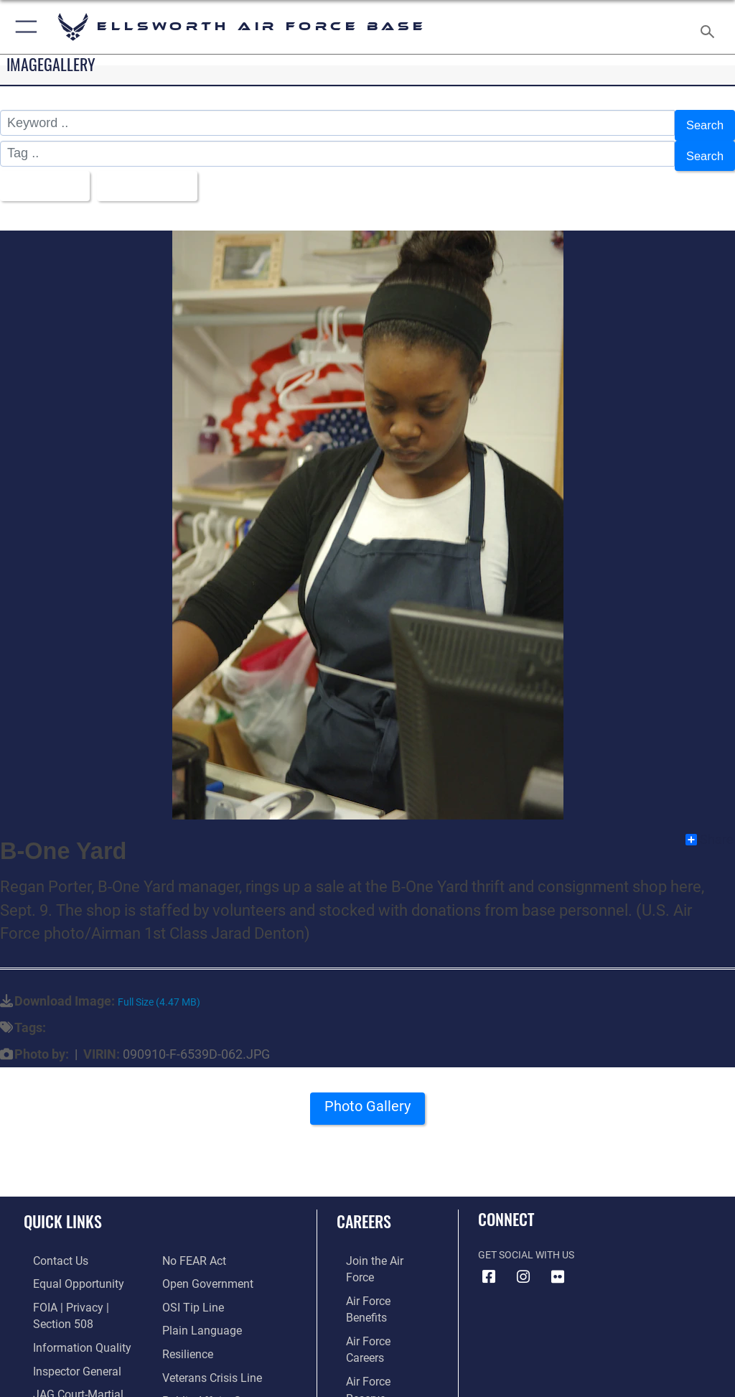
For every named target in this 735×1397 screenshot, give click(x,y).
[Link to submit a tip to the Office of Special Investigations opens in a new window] (188, 1269)
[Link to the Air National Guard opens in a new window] (378, 1335)
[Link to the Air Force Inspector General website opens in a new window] (63, 1335)
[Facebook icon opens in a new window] (489, 1263)
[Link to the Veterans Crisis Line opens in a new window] (206, 1335)
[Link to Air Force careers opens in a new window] (375, 1290)
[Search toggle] (710, 27)
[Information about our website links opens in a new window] (57, 1379)
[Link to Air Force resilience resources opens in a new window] (184, 1313)
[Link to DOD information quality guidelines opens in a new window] (67, 1313)
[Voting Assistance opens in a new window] (202, 1379)
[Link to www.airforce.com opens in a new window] (375, 1246)
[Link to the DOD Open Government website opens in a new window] (202, 1246)
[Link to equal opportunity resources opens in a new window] (64, 1269)
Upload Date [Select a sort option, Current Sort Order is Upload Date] (154, 175)
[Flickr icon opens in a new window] (557, 1263)
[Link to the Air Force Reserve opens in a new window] (375, 1313)
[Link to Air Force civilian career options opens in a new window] (369, 1356)
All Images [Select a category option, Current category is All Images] (43, 175)
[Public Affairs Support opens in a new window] (211, 1356)
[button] (23, 27)
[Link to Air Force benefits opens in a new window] (376, 1269)
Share (709, 826)
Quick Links (63, 1207)
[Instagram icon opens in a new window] (523, 1263)
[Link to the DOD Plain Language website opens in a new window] (197, 1290)
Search (703, 123)
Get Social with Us (526, 1241)
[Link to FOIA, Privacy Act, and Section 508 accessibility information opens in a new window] (84, 1290)
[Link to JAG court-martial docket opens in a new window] (81, 1356)
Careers (364, 1207)
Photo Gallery (367, 1098)
